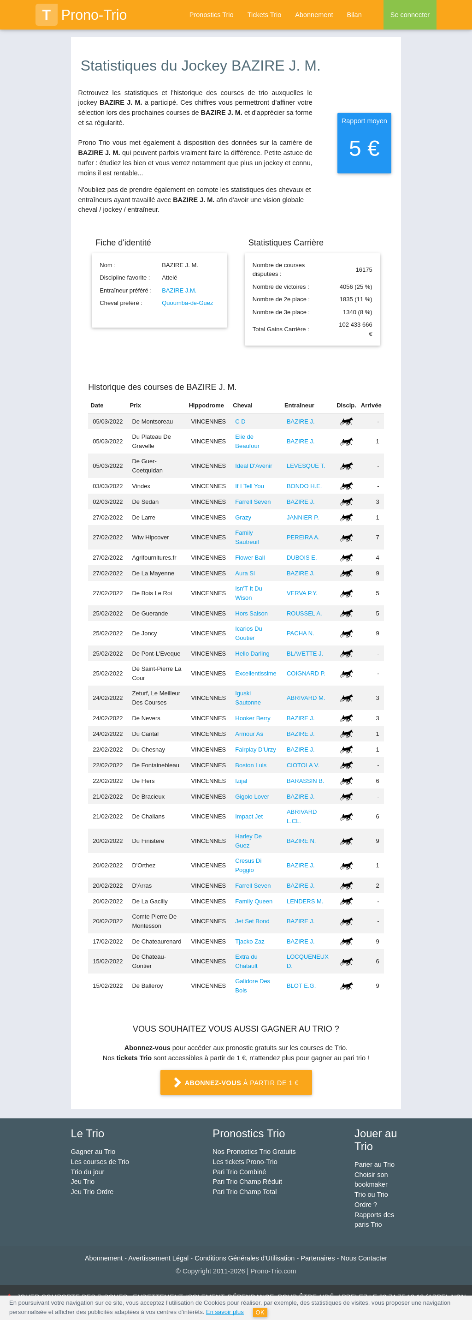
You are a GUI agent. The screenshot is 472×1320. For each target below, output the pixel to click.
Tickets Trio (265, 14)
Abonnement (314, 14)
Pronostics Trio (211, 14)
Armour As (249, 733)
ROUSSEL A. (304, 613)
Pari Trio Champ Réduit (247, 1181)
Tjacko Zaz (250, 941)
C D (240, 421)
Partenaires (318, 1258)
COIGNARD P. (306, 673)
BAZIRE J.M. (179, 290)
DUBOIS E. (302, 557)
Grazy (243, 517)
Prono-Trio (81, 15)
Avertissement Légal (158, 1258)
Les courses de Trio (100, 1161)
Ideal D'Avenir (253, 465)
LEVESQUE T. (306, 465)
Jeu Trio (83, 1181)
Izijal (241, 780)
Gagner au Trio (93, 1151)
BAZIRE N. (301, 840)
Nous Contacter (364, 1258)
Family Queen (253, 901)
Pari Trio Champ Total (244, 1191)
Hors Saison (251, 613)
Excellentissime (256, 673)
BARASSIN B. (305, 780)
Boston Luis (250, 765)
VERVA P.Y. (302, 593)
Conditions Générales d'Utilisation (245, 1258)
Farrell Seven (253, 501)
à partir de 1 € (236, 1083)
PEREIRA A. (303, 537)
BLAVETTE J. (305, 653)
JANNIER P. (303, 517)
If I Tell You (249, 486)
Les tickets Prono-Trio (244, 1161)
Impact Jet (249, 816)
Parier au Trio (374, 1164)
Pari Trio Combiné (239, 1172)
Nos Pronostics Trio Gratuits (254, 1151)
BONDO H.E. (304, 486)
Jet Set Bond (252, 921)
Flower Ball (250, 557)
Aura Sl (245, 573)
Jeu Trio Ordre (92, 1191)
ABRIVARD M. (306, 697)
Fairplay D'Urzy (255, 749)
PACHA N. (300, 633)
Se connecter (410, 14)
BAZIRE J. (301, 421)
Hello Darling (252, 653)
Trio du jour (88, 1172)
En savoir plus (225, 1311)
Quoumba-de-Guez (187, 302)
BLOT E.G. (301, 985)
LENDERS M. (305, 901)
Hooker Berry (253, 718)
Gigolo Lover (252, 796)
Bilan (354, 14)
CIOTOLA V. (303, 765)
